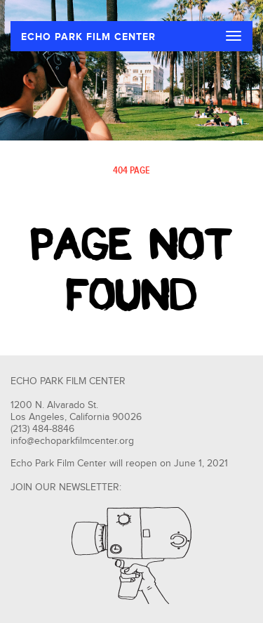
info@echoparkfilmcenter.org (72, 441)
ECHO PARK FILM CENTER (88, 37)
